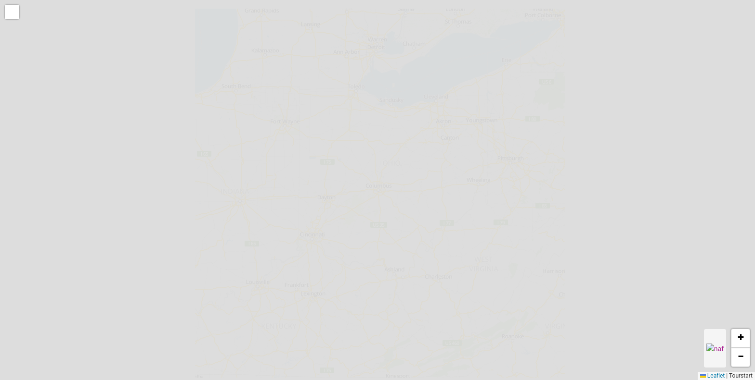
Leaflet (712, 375)
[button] (13, 13)
